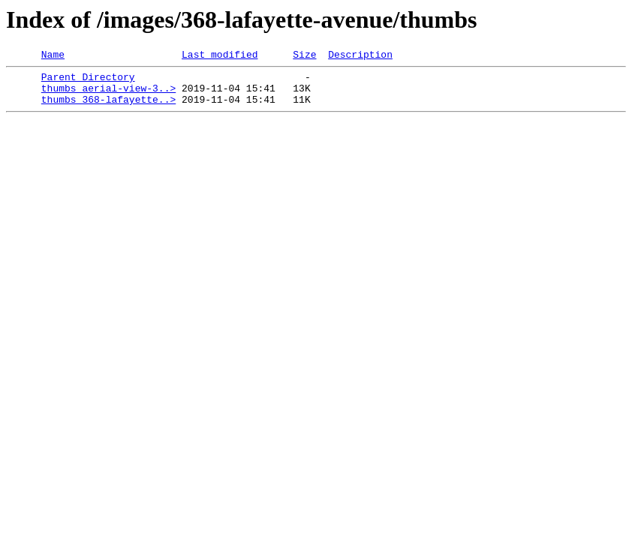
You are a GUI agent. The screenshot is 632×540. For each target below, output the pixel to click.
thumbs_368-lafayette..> (108, 108)
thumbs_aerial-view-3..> (108, 94)
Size (304, 56)
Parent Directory (88, 81)
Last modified (219, 56)
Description (360, 56)
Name (53, 56)
